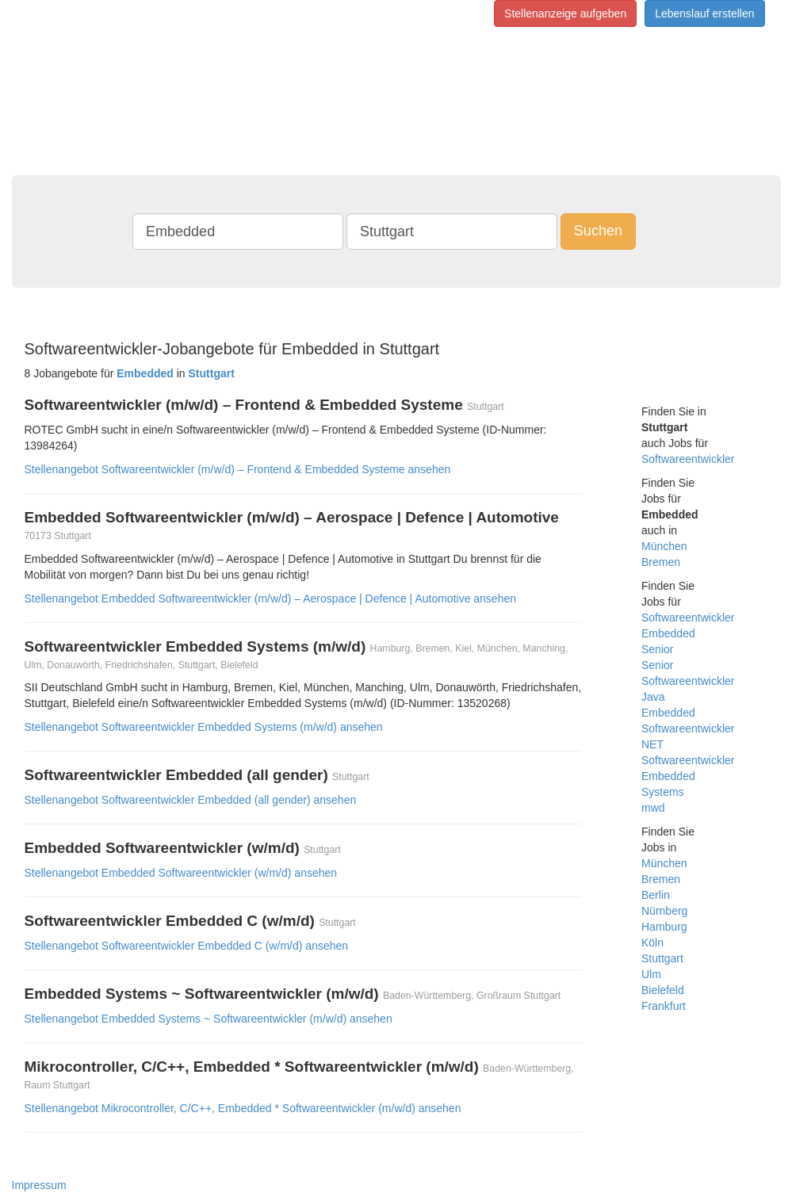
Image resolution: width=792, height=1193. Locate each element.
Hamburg (664, 926)
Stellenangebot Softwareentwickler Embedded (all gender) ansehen (191, 799)
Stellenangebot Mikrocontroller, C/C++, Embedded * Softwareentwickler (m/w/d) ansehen (243, 1108)
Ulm (651, 974)
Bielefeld (662, 990)
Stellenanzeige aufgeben (565, 13)
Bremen (660, 562)
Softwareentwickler (688, 459)
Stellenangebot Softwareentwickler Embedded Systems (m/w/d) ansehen (204, 727)
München (664, 546)
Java (653, 696)
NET (652, 744)
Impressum (39, 1185)
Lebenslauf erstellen (704, 13)
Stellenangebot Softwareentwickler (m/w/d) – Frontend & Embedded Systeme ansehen (238, 469)
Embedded (668, 633)
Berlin (655, 895)
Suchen (598, 231)
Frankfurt (663, 1006)
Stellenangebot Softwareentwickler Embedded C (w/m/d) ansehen (187, 945)
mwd (653, 807)
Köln (652, 942)
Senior (657, 649)
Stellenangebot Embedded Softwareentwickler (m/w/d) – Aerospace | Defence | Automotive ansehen (271, 598)
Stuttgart (662, 958)
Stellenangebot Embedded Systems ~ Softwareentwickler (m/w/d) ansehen (208, 1018)
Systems (662, 792)
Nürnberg (664, 910)
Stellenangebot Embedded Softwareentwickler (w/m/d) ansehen (181, 872)
